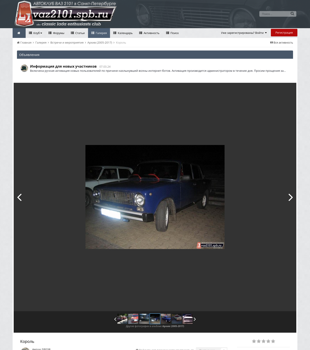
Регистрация (284, 32)
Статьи (80, 33)
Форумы (58, 33)
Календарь (125, 33)
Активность (151, 33)
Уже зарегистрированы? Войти (244, 33)
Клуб (37, 33)
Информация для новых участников (63, 66)
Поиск (174, 33)
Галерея (101, 33)
